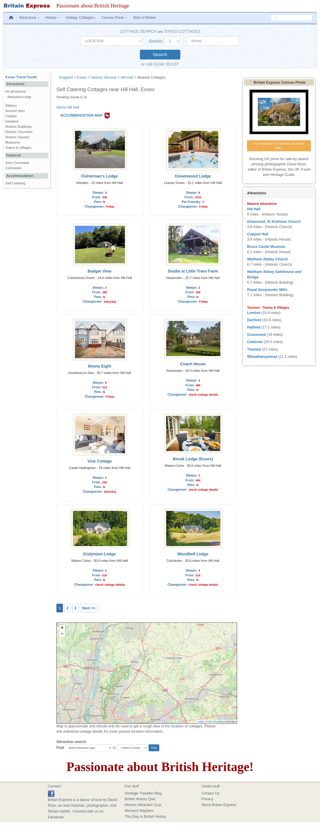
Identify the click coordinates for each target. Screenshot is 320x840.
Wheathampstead (262, 357)
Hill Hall (127, 77)
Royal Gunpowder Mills (267, 290)
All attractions (15, 91)
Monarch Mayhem (139, 811)
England (66, 77)
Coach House (193, 364)
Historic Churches (19, 132)
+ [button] (62, 628)
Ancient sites (15, 111)
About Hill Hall (67, 107)
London (253, 313)
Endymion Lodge (99, 554)
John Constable (17, 163)
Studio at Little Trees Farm (193, 271)
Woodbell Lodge (192, 554)
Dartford (254, 320)
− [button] (62, 634)
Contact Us (211, 793)
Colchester (13, 168)
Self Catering (15, 183)
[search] (291, 17)
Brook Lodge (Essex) (193, 459)
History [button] (52, 18)
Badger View (99, 271)
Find (60, 748)
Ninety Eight (99, 366)
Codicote (255, 342)
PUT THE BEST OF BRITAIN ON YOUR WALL (279, 145)
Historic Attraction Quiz (143, 805)
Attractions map (19, 97)
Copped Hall (257, 234)
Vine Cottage (99, 461)
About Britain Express (219, 805)
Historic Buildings (18, 127)
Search (160, 54)
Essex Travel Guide (21, 77)
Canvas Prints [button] (114, 18)
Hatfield (253, 327)
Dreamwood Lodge (193, 176)
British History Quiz (140, 799)
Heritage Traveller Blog (143, 793)
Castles (11, 116)
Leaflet (200, 721)
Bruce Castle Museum (266, 247)
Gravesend (256, 335)
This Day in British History (145, 817)
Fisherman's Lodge (99, 176)
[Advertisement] (27, 253)
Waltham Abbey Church (267, 259)
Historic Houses (103, 77)
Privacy (207, 799)
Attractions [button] (29, 18)
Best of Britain (144, 18)
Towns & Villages (18, 148)
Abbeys (11, 106)
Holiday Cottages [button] (80, 18)
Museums (12, 142)
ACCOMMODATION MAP (81, 115)
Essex (82, 77)
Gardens (12, 121)
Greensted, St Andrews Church (274, 222)
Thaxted (254, 349)
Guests (156, 41)
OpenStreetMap (216, 721)
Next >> (88, 608)
